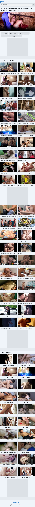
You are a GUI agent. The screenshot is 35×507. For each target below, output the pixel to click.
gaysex (3, 36)
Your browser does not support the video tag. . (17, 21)
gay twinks (9, 36)
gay (2, 33)
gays (14, 36)
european (19, 36)
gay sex (21, 33)
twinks (10, 33)
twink (6, 33)
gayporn (16, 33)
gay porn (27, 33)
